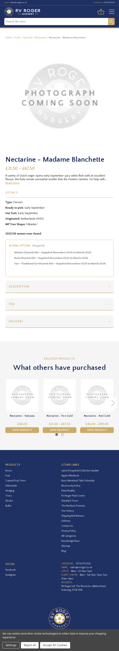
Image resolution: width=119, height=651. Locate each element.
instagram (10, 574)
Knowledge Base (70, 541)
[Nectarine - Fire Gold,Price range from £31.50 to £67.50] (59, 395)
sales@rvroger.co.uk (18, 2)
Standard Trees (69, 500)
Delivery (16, 321)
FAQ (12, 304)
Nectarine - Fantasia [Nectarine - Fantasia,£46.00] (22, 415)
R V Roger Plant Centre (73, 495)
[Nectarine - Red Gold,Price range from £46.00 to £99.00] (97, 395)
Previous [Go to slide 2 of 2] (6, 402)
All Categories (68, 536)
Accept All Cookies (55, 645)
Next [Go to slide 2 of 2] (112, 402)
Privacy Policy (68, 531)
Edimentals (11, 485)
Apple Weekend (70, 475)
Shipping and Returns (72, 515)
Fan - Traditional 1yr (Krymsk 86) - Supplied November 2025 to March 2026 (60, 263)
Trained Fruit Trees (15, 480)
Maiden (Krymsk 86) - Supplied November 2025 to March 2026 (52, 252)
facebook (10, 569)
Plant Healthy (68, 490)
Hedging (9, 490)
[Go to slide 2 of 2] (62, 434)
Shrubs (9, 500)
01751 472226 (109, 2)
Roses (8, 470)
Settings (11, 645)
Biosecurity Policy (70, 485)
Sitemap (65, 546)
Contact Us (67, 525)
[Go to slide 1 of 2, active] (56, 434)
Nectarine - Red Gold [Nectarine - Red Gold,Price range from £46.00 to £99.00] (97, 415)
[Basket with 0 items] (100, 11)
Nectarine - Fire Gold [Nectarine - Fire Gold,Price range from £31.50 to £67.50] (60, 415)
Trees (8, 495)
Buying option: (27, 245)
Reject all (30, 645)
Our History (67, 510)
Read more (12, 183)
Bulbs (8, 505)
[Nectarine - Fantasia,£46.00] (22, 395)
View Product (22, 430)
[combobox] (56, 21)
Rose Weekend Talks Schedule (78, 480)
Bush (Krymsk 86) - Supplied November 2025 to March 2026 (51, 258)
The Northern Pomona (73, 505)
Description (19, 286)
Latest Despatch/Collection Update (80, 470)
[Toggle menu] (110, 11)
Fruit (7, 475)
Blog (63, 551)
